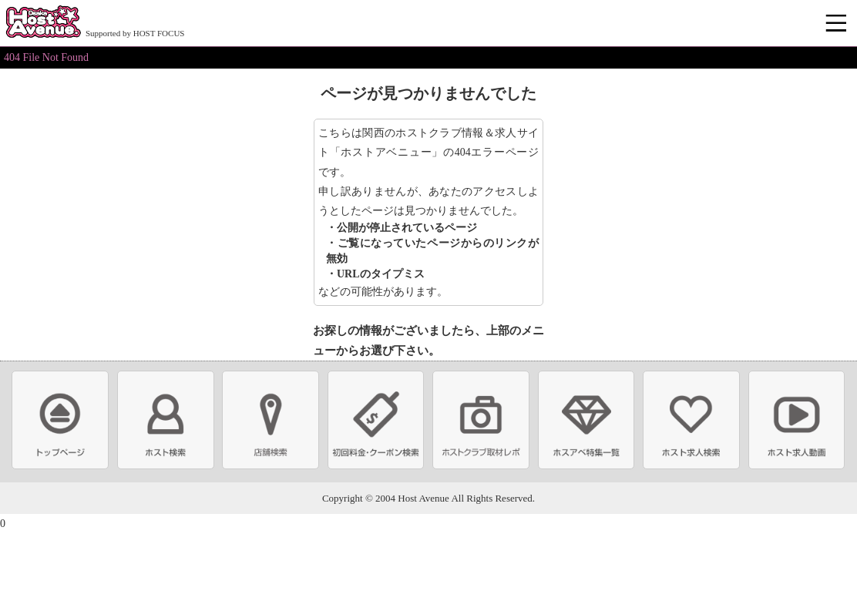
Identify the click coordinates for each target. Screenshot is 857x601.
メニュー (837, 24)
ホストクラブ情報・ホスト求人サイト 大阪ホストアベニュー (43, 23)
